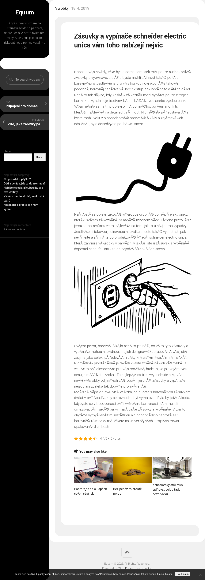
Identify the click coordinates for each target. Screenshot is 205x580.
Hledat (7, 151)
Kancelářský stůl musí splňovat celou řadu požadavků (168, 489)
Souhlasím (183, 574)
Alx (149, 568)
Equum (24, 12)
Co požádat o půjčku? (17, 179)
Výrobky (62, 8)
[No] (200, 575)
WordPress (125, 568)
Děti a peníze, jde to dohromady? (24, 183)
